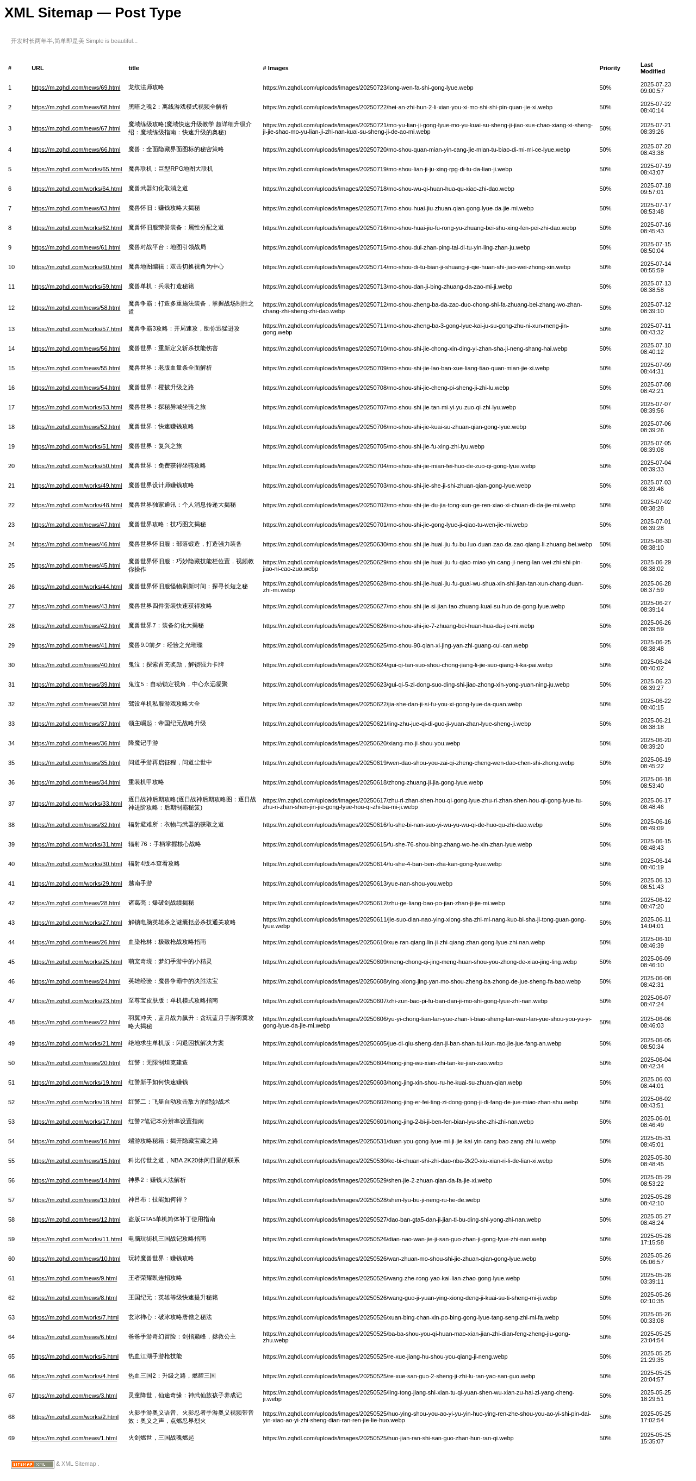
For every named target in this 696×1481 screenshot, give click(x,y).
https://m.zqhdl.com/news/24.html (76, 981)
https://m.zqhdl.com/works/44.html (77, 586)
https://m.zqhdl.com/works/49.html (77, 485)
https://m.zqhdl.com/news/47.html (76, 524)
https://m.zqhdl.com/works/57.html (77, 329)
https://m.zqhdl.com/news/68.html (76, 107)
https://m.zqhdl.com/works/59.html (77, 286)
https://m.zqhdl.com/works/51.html (77, 446)
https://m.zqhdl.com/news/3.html (74, 1395)
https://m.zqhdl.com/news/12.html (76, 1219)
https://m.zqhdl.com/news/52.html (76, 427)
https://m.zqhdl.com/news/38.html (76, 704)
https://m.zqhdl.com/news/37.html (76, 723)
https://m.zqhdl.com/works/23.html (77, 1001)
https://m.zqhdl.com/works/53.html (77, 407)
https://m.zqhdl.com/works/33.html (77, 803)
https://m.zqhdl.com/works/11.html (77, 1239)
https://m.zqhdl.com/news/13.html (76, 1200)
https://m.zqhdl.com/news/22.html (76, 1022)
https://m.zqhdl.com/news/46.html (76, 544)
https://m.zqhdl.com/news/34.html (76, 782)
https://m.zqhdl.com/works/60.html (77, 267)
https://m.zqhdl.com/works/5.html (75, 1356)
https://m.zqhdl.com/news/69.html (76, 87)
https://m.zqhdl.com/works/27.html (77, 922)
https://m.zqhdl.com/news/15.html (76, 1161)
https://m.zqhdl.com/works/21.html (77, 1043)
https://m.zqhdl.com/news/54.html (76, 387)
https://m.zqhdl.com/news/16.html (76, 1141)
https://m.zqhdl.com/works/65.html (77, 169)
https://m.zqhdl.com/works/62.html (77, 228)
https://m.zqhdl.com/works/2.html (75, 1417)
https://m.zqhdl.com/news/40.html (76, 665)
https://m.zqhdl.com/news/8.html (74, 1298)
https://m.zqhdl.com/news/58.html (76, 307)
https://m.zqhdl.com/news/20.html (76, 1063)
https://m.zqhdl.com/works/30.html (77, 864)
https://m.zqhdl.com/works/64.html (77, 188)
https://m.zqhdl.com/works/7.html (75, 1317)
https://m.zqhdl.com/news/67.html (76, 128)
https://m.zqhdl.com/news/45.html (76, 565)
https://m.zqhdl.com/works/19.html (77, 1082)
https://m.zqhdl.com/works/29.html (77, 883)
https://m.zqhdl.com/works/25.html (77, 962)
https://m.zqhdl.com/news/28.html (76, 903)
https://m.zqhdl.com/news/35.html (76, 763)
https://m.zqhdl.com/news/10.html (76, 1258)
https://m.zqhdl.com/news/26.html (76, 942)
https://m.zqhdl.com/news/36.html (76, 743)
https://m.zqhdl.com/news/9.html (74, 1278)
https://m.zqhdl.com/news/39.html (76, 684)
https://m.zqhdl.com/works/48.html (77, 505)
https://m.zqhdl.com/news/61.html (76, 247)
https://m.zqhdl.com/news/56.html (76, 348)
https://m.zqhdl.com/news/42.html (76, 626)
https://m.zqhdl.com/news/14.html (76, 1180)
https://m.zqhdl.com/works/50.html (77, 466)
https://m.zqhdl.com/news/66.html (76, 149)
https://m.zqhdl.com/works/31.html (77, 844)
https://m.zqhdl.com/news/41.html (76, 645)
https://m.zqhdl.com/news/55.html (76, 368)
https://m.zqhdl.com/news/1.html (74, 1438)
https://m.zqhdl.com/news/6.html (74, 1337)
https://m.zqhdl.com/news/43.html (76, 606)
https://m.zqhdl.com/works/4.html (75, 1376)
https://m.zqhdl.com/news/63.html (76, 208)
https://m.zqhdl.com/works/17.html (77, 1121)
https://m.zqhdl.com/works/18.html (77, 1102)
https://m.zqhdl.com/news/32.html (76, 825)
